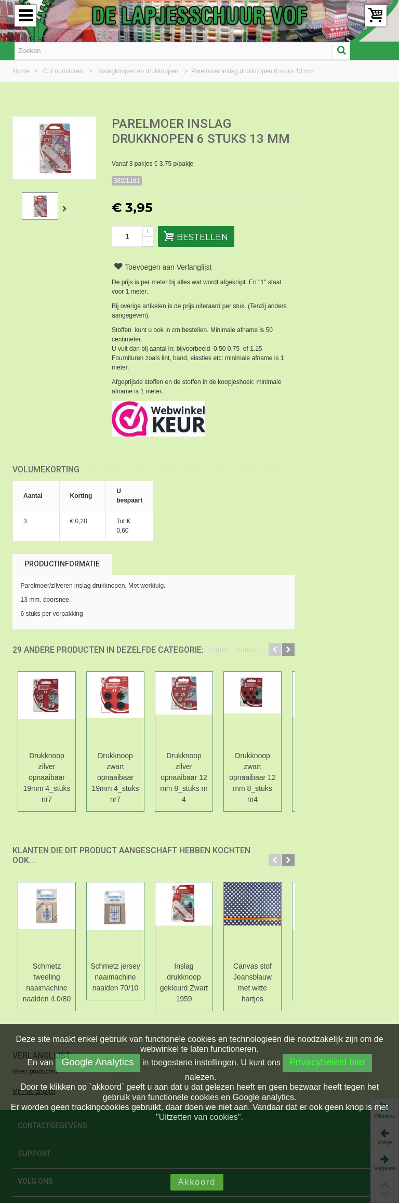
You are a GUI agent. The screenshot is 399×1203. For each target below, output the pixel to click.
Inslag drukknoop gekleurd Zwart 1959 (184, 982)
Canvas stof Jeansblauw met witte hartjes (252, 982)
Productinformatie (62, 564)
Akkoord (197, 1182)
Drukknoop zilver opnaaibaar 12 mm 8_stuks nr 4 (184, 777)
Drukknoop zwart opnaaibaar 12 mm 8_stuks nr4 (252, 777)
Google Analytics (98, 1061)
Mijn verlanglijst (326, 160)
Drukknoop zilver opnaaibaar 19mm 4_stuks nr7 (47, 777)
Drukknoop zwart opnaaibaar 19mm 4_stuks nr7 (115, 777)
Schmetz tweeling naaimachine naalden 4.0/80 (47, 982)
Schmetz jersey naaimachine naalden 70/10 (115, 977)
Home (21, 71)
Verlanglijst (334, 124)
